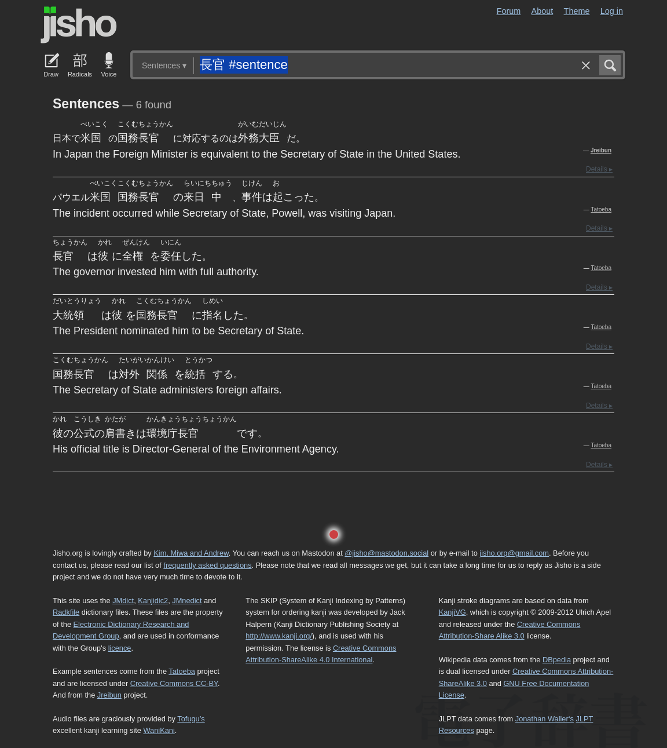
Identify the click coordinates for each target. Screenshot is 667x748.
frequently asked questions (207, 565)
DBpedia (557, 659)
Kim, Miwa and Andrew (190, 553)
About (543, 11)
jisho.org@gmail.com (514, 553)
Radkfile (66, 612)
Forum (509, 11)
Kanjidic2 (153, 600)
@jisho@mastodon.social (386, 553)
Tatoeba (601, 209)
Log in (611, 11)
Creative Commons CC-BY (174, 683)
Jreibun (601, 150)
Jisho (79, 24)
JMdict (123, 600)
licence (119, 648)
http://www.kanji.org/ (278, 636)
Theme (577, 11)
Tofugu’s (190, 718)
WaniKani (159, 730)
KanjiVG (452, 612)
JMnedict (186, 600)
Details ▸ (599, 169)
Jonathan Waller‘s (544, 718)
